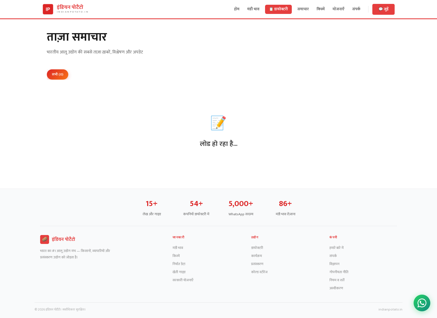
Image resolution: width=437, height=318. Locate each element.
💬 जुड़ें (383, 9)
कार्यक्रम (256, 256)
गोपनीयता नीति (338, 272)
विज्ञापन (334, 264)
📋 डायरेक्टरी (278, 9)
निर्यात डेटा (179, 264)
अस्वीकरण (336, 288)
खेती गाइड (179, 272)
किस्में (176, 256)
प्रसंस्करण (257, 264)
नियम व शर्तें (336, 280)
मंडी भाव (178, 248)
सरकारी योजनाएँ (183, 280)
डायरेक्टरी (257, 248)
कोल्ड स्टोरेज (259, 272)
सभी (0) (57, 74)
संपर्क (333, 256)
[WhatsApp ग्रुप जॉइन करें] (422, 303)
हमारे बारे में (336, 248)
